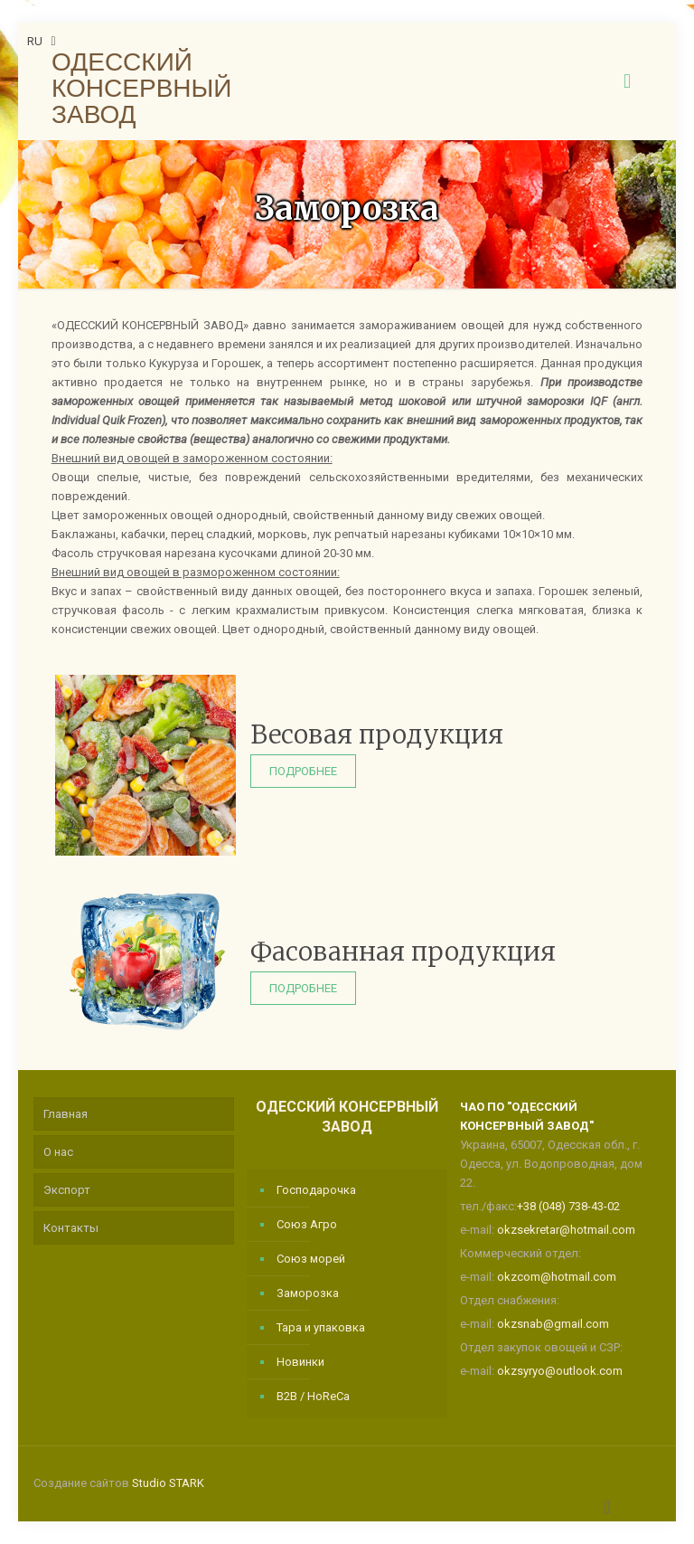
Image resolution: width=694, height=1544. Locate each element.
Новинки (300, 1362)
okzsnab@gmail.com (553, 1324)
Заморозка (308, 1293)
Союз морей (311, 1258)
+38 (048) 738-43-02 (568, 1206)
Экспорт (66, 1190)
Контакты (70, 1228)
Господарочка (316, 1190)
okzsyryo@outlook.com (560, 1371)
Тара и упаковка (321, 1327)
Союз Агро (307, 1224)
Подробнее (303, 771)
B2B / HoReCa (313, 1396)
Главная (65, 1114)
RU (43, 40)
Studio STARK (168, 1483)
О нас (58, 1152)
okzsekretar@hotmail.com (566, 1229)
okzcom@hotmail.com (556, 1277)
